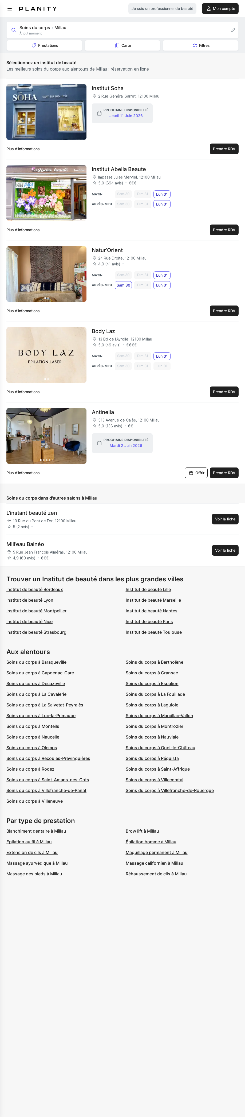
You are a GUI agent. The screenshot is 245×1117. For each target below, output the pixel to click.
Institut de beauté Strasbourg (36, 632)
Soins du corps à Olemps (31, 747)
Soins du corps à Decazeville (35, 683)
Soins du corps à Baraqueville (36, 662)
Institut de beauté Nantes (151, 610)
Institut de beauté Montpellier (36, 610)
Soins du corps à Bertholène (154, 662)
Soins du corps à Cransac (152, 672)
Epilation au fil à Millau (29, 841)
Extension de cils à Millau (32, 852)
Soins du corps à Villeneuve (34, 801)
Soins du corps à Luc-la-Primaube (41, 715)
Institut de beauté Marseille (153, 600)
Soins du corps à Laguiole (152, 705)
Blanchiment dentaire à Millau (36, 831)
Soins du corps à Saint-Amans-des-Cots (47, 779)
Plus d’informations (23, 148)
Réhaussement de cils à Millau (156, 873)
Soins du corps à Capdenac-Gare (40, 672)
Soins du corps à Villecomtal (154, 779)
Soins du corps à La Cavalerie (36, 694)
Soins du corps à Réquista (152, 758)
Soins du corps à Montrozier (154, 726)
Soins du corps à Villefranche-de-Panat (46, 790)
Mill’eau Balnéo (25, 544)
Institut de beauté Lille (148, 589)
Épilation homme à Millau (151, 841)
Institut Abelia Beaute (119, 169)
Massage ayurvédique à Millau (37, 863)
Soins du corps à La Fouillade (155, 694)
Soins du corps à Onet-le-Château (160, 747)
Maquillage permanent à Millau (157, 852)
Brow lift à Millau (142, 831)
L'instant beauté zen (31, 513)
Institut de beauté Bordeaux (34, 589)
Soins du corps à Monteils (32, 726)
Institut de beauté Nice (29, 621)
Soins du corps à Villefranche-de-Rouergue (170, 790)
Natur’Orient (107, 250)
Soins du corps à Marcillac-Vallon (159, 715)
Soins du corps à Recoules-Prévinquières (48, 758)
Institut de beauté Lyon (29, 600)
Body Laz (103, 331)
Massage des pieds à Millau (34, 873)
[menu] (9, 8)
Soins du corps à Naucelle (32, 737)
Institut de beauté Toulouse (154, 632)
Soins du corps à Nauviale (152, 737)
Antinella (103, 412)
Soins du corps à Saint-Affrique (158, 769)
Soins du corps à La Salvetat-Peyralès (44, 705)
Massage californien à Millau (154, 863)
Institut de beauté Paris (149, 621)
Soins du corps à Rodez (30, 769)
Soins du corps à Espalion (152, 683)
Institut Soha (108, 88)
